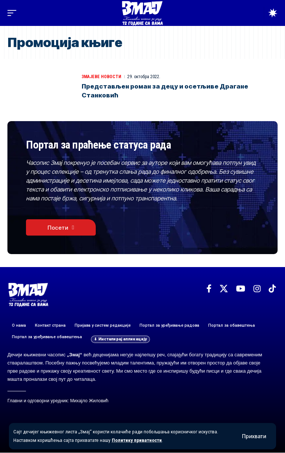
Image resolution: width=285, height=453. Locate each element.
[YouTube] (240, 289)
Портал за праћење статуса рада (101, 145)
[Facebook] (208, 289)
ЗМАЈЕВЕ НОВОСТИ (101, 76)
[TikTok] (272, 289)
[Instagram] (257, 289)
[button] (254, 436)
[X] (224, 289)
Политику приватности (137, 440)
